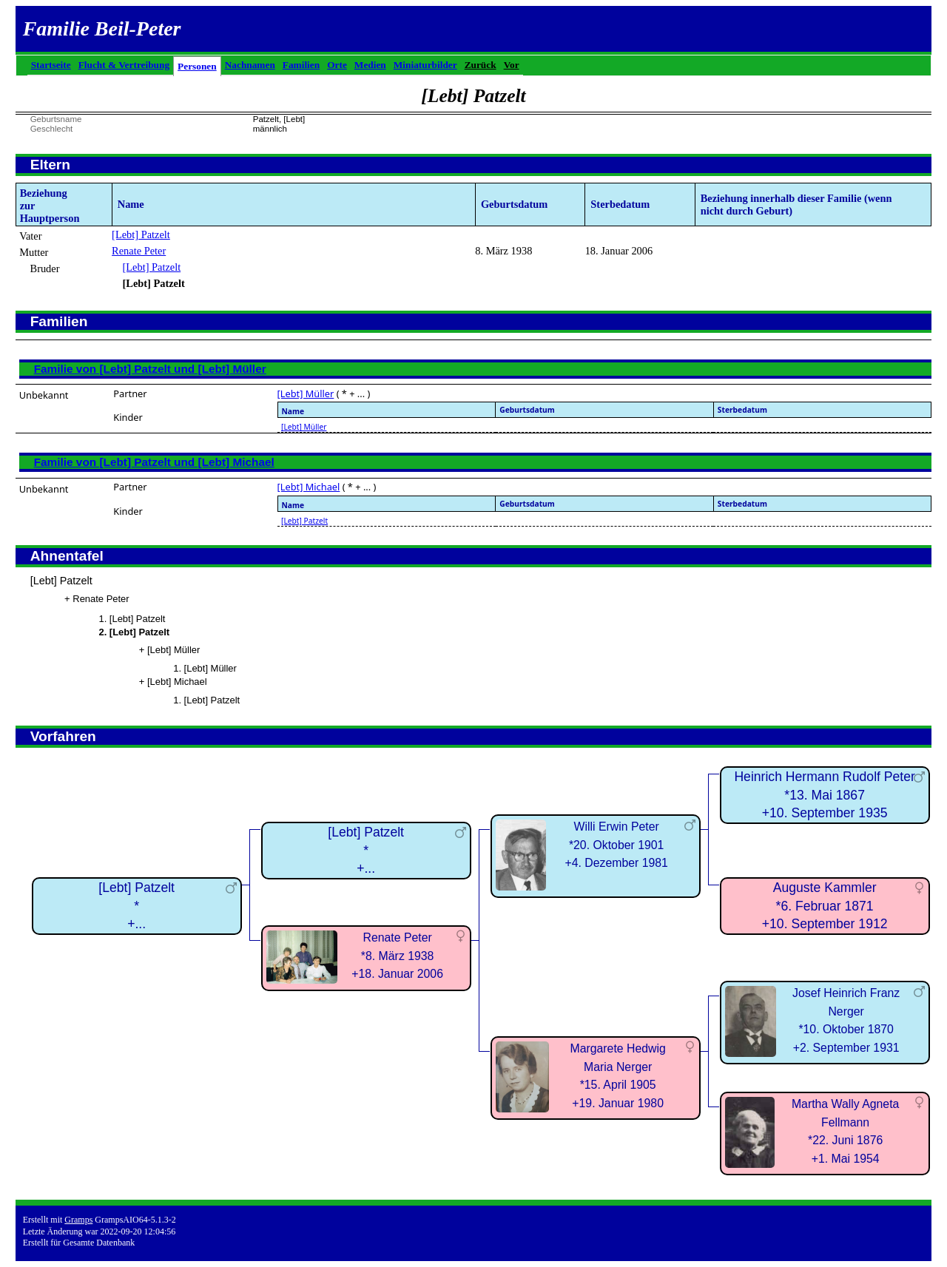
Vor (511, 64)
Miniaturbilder (425, 64)
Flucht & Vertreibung (123, 64)
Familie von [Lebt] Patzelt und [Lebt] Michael (154, 462)
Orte (337, 64)
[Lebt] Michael (308, 486)
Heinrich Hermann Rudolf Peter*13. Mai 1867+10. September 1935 (824, 794)
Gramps (78, 1219)
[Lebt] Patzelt (141, 234)
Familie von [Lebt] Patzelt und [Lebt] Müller (150, 368)
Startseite (51, 64)
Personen (197, 66)
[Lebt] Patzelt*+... (136, 905)
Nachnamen (250, 64)
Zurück (480, 64)
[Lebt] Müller (305, 393)
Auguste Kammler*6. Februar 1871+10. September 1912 (825, 905)
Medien (370, 64)
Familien (301, 64)
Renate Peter (139, 251)
